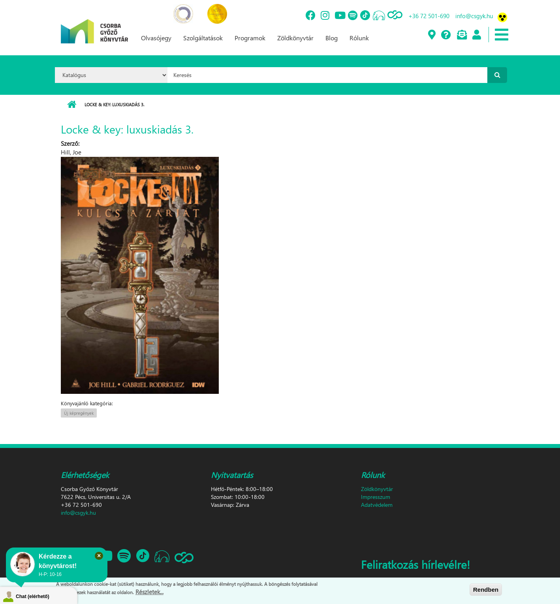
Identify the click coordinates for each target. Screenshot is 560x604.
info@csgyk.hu (474, 16)
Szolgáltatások (203, 38)
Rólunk (359, 38)
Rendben (485, 589)
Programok (250, 38)
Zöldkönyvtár (295, 38)
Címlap (72, 105)
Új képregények (79, 413)
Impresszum (375, 497)
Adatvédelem (377, 504)
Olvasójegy (156, 38)
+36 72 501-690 (428, 16)
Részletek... (149, 592)
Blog (331, 38)
